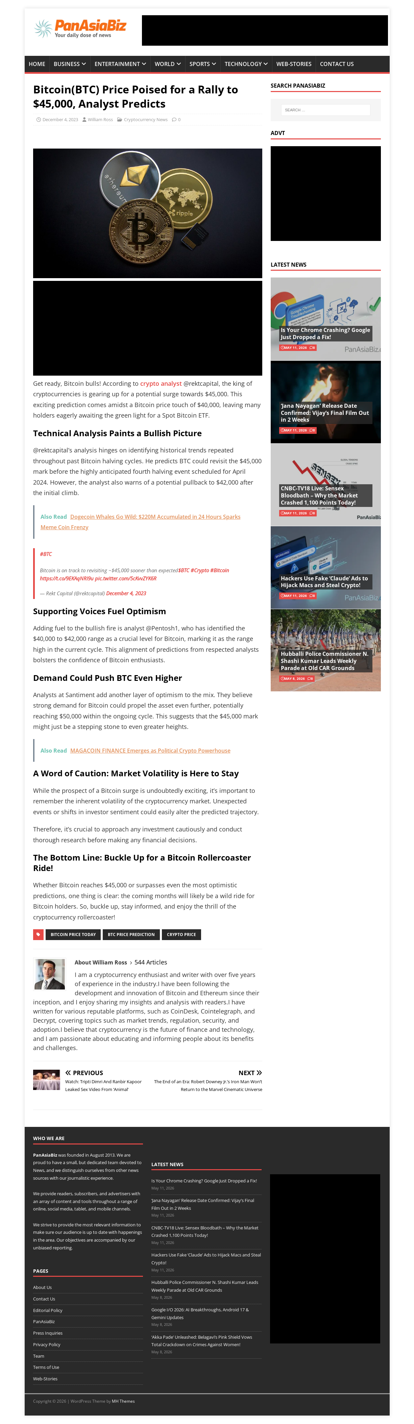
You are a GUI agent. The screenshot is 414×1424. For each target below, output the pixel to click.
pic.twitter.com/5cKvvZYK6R (125, 578)
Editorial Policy (48, 1310)
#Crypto (200, 570)
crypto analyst (162, 383)
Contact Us (337, 64)
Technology (243, 64)
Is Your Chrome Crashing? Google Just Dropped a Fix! (325, 333)
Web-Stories (294, 64)
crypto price (181, 934)
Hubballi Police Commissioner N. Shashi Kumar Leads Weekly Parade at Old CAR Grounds (325, 661)
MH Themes (123, 1401)
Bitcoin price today (73, 934)
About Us (42, 1287)
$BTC (183, 570)
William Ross (100, 119)
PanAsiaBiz (45, 1155)
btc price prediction (131, 934)
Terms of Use (46, 1367)
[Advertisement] (265, 30)
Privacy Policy (46, 1344)
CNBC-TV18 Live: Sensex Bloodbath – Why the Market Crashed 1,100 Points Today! (319, 495)
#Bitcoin (219, 570)
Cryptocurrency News (146, 119)
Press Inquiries (48, 1333)
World (165, 64)
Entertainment (117, 64)
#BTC (46, 554)
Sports (200, 64)
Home (37, 64)
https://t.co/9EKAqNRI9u (67, 578)
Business (67, 64)
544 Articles (151, 962)
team (113, 1162)
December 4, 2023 (60, 119)
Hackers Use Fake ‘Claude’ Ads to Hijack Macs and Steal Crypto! (324, 582)
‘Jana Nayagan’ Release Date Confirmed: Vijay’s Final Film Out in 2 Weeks (325, 413)
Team (38, 1356)
